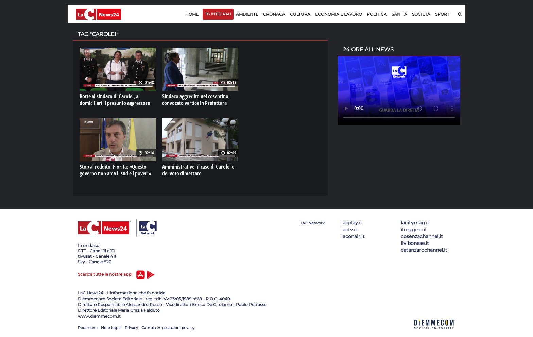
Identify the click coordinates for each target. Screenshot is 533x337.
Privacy (131, 327)
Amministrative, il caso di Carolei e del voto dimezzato (198, 170)
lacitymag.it (415, 223)
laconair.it (353, 236)
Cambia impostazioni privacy (167, 327)
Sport (442, 14)
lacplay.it (351, 223)
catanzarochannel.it (424, 250)
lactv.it (349, 229)
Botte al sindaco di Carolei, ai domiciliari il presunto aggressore (115, 99)
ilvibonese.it (415, 243)
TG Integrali (218, 14)
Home (192, 14)
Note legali (111, 327)
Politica (377, 14)
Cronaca (274, 14)
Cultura (300, 14)
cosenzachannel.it (422, 236)
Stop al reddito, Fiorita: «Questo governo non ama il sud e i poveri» (115, 170)
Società (421, 14)
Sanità (399, 14)
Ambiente (247, 14)
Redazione (88, 327)
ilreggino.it (414, 229)
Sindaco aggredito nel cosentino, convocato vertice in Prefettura (196, 99)
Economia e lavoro (338, 14)
